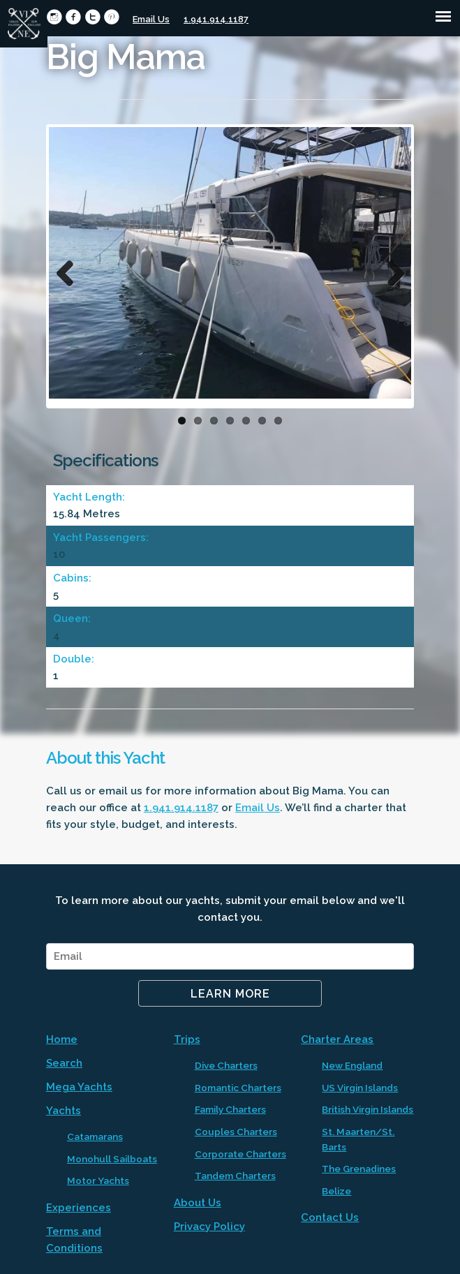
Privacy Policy (209, 1226)
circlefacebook (73, 17)
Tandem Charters (235, 1175)
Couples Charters (236, 1131)
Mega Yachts (79, 1087)
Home (61, 1039)
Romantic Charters (238, 1087)
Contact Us (330, 1217)
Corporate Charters (240, 1154)
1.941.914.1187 (216, 19)
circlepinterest (111, 17)
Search (64, 1063)
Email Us (151, 19)
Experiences (78, 1207)
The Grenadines (359, 1168)
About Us (197, 1203)
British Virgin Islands (367, 1109)
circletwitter (92, 17)
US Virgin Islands (360, 1087)
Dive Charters (226, 1065)
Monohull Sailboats (112, 1158)
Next (390, 270)
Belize (336, 1191)
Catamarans (95, 1136)
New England (352, 1065)
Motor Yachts (98, 1180)
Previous (70, 270)
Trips (187, 1039)
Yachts (63, 1110)
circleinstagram (54, 17)
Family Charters (230, 1109)
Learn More (230, 993)
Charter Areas (337, 1039)
